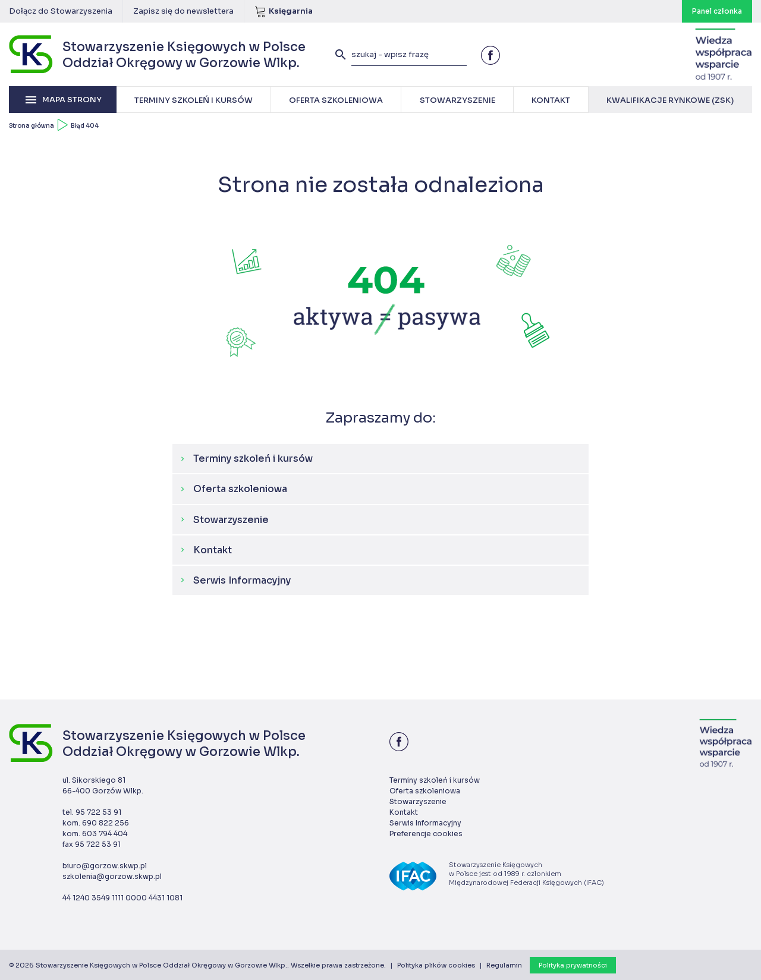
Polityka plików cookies (436, 965)
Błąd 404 (85, 126)
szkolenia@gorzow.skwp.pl (112, 876)
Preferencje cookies (426, 833)
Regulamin (504, 965)
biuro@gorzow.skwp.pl (104, 865)
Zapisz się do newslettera (183, 11)
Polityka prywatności (573, 965)
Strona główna (31, 126)
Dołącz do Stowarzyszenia (60, 11)
